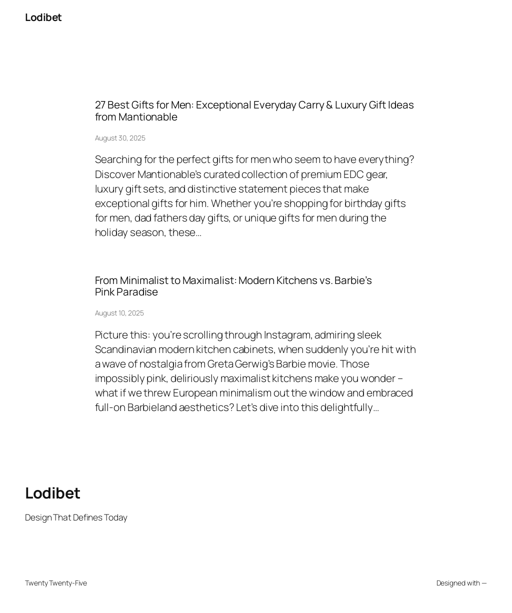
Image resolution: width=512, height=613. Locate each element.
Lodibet (43, 17)
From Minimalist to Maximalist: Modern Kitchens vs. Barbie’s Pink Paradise (233, 286)
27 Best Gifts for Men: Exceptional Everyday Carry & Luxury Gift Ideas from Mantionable (254, 110)
